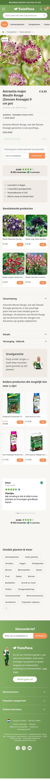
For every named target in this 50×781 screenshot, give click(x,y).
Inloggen (40, 9)
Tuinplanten (12, 32)
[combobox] (25, 15)
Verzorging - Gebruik (13, 341)
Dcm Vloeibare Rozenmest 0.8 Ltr (13, 454)
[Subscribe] (40, 636)
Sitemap (32, 724)
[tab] (25, 298)
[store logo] (25, 9)
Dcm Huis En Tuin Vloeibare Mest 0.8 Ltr (34, 416)
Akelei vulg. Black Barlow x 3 (36, 239)
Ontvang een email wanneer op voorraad (24, 149)
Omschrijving (10, 298)
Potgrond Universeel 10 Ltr (12, 416)
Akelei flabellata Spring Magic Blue (12, 239)
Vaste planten (25, 32)
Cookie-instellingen (20, 724)
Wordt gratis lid (25, 679)
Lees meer (8, 132)
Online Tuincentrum (20, 734)
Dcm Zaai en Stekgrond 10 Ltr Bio (36, 454)
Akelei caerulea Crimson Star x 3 (35, 277)
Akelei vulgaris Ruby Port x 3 (13, 277)
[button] (25, 171)
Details (6, 334)
